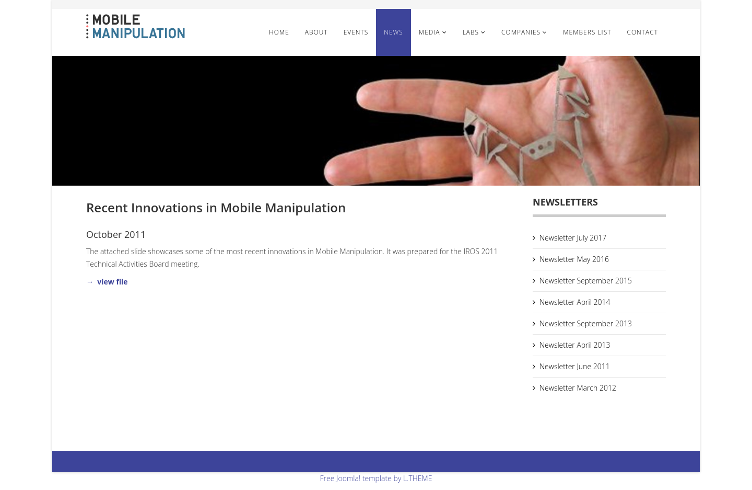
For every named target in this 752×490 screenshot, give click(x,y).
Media (430, 32)
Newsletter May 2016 (574, 259)
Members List (587, 32)
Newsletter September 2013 (585, 323)
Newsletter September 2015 (585, 281)
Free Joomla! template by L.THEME (376, 478)
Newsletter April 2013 (574, 345)
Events (356, 32)
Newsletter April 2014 (574, 302)
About (316, 32)
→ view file (107, 282)
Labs (471, 32)
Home (279, 32)
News (393, 32)
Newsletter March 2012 (577, 388)
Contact (642, 32)
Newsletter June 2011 (574, 366)
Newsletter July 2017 (572, 238)
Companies (520, 32)
